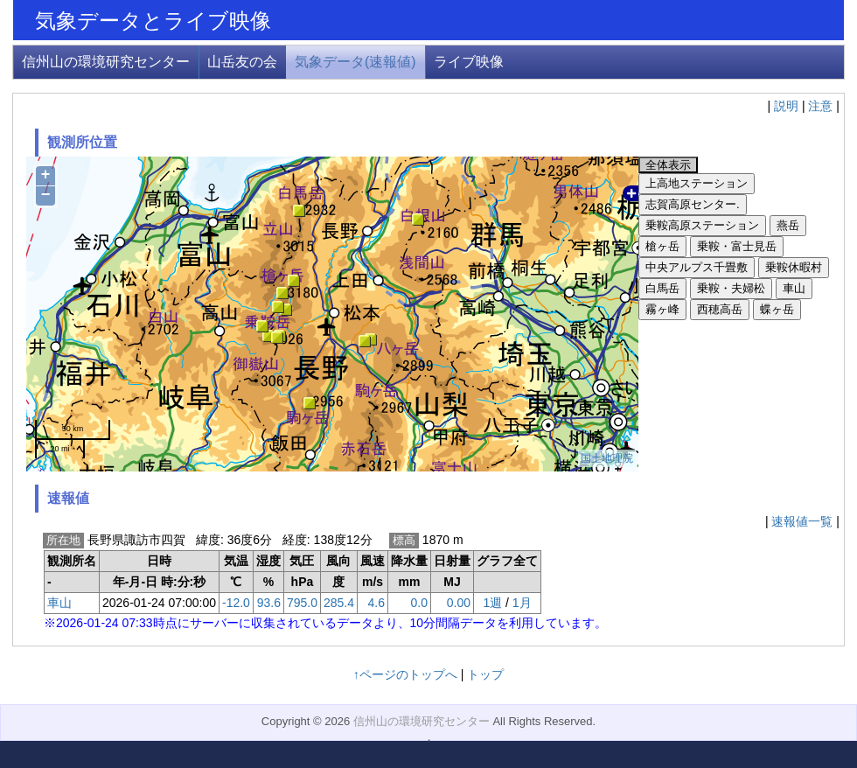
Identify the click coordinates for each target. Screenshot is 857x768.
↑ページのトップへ (405, 674)
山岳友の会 (242, 61)
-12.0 (236, 603)
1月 (522, 603)
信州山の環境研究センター (106, 61)
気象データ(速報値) (355, 61)
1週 (492, 603)
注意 (820, 106)
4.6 (376, 603)
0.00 (458, 603)
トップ (485, 674)
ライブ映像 (469, 61)
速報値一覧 (802, 521)
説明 (786, 106)
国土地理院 (607, 458)
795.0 (302, 603)
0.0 (419, 603)
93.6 (269, 603)
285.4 (339, 603)
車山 (59, 603)
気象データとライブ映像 (153, 20)
